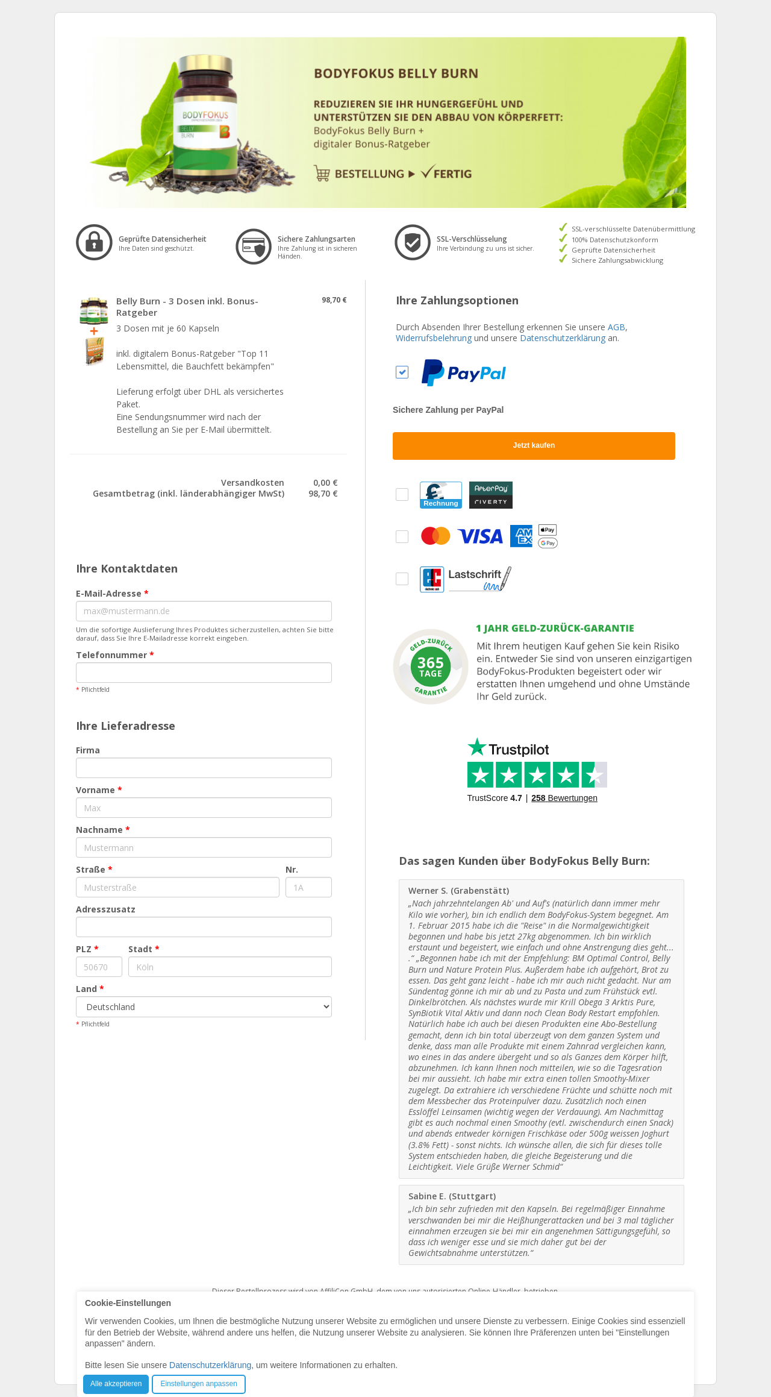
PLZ (87, 949)
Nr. (292, 869)
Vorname (99, 790)
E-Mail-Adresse (112, 593)
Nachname (103, 829)
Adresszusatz (106, 909)
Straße (94, 869)
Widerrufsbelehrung (434, 338)
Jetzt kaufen (534, 445)
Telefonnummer (115, 655)
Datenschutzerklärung (562, 338)
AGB (616, 327)
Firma (88, 750)
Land (90, 988)
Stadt (144, 949)
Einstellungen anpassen (198, 1384)
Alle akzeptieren (116, 1384)
